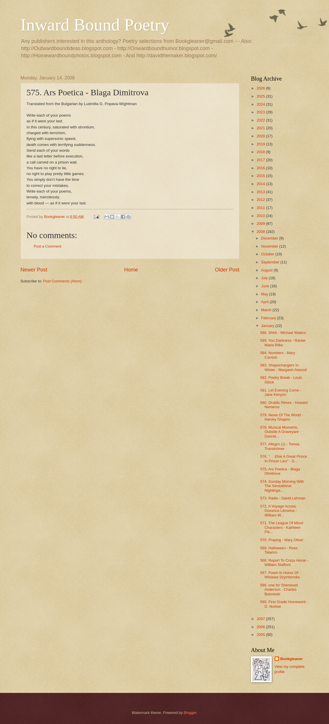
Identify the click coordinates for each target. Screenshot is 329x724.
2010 (261, 216)
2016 (261, 168)
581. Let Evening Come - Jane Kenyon (280, 392)
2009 (261, 223)
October (268, 254)
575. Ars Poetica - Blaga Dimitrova (280, 471)
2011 (261, 208)
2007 (261, 619)
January (268, 326)
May (265, 294)
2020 (261, 136)
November (270, 246)
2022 (261, 120)
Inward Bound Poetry (94, 24)
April (265, 302)
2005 (261, 634)
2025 (261, 96)
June (265, 286)
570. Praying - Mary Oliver (281, 540)
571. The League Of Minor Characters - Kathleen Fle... (281, 527)
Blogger (190, 712)
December (270, 238)
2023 (261, 112)
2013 (261, 192)
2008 (261, 231)
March (266, 310)
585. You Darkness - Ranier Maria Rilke (282, 342)
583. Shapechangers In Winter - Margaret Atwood (283, 367)
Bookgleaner (291, 659)
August (267, 270)
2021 (261, 128)
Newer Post (33, 270)
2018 (261, 152)
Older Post (227, 270)
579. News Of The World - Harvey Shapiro (281, 417)
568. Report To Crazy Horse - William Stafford (284, 562)
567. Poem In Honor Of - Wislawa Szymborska (280, 575)
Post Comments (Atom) (62, 281)
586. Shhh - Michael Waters (283, 332)
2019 (261, 144)
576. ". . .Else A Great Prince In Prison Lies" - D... (283, 458)
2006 (261, 627)
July (265, 278)
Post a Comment (47, 246)
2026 (261, 88)
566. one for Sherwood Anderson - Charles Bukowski (279, 589)
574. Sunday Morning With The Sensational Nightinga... (282, 486)
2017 (261, 160)
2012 (261, 199)
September (270, 262)
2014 (261, 184)
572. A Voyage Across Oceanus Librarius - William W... (278, 510)
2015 (261, 176)
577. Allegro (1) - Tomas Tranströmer (279, 446)
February (269, 318)
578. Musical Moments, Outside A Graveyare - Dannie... (280, 431)
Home (131, 270)
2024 (261, 104)
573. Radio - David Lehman (282, 498)
